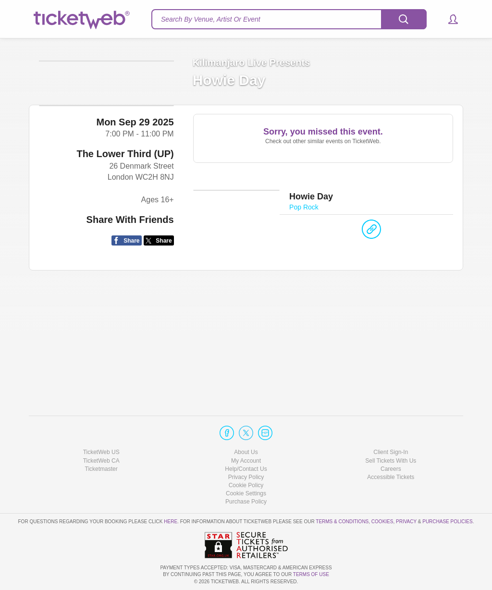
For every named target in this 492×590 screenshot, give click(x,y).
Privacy (406, 521)
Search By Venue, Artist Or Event (210, 19)
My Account (246, 460)
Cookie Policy (246, 485)
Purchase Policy (246, 501)
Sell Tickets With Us (390, 460)
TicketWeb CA (101, 460)
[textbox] (289, 19)
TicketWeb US (101, 452)
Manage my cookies (246, 493)
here (170, 521)
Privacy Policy (246, 477)
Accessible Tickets (390, 477)
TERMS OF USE (311, 574)
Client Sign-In (390, 452)
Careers (391, 469)
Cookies (382, 521)
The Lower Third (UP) (124, 296)
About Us (246, 452)
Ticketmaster (101, 469)
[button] (448, 19)
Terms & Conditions (342, 521)
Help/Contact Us (246, 469)
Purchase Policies (447, 521)
